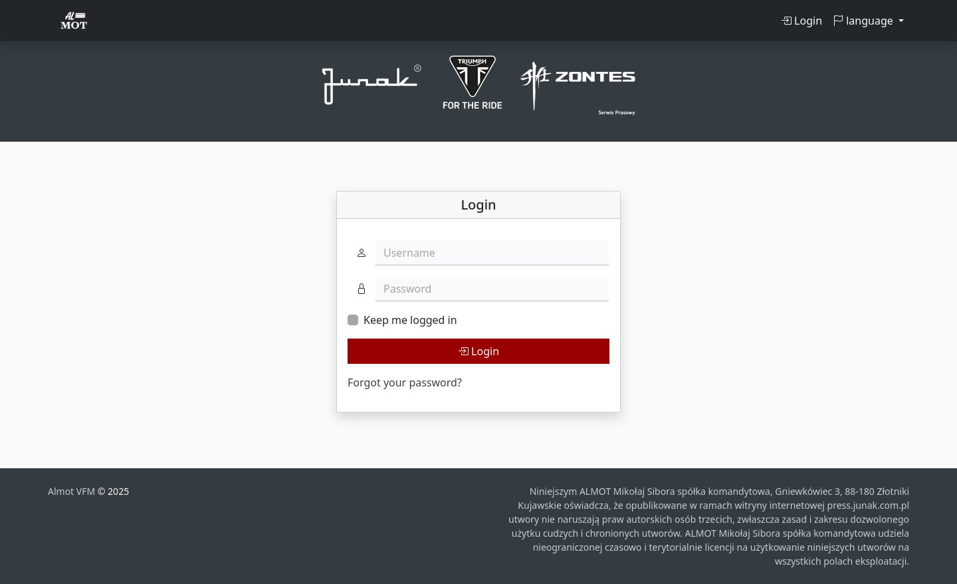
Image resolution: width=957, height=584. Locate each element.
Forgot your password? (405, 382)
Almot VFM (73, 491)
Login (801, 20)
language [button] (864, 20)
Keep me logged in (410, 320)
